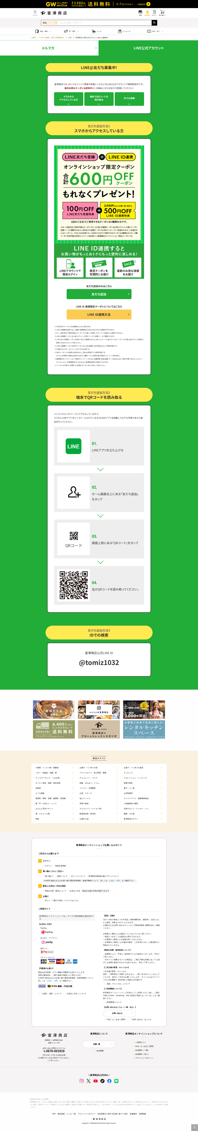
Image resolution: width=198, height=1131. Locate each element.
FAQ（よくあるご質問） (144, 1047)
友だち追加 (99, 295)
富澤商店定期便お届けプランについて (102, 877)
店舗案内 (133, 1115)
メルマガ (48, 47)
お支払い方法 (73, 892)
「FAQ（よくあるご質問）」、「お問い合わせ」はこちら (127, 1021)
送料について (61, 877)
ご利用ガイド (139, 1043)
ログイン (47, 867)
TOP (54, 1115)
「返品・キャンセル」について (116, 985)
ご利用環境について (112, 1003)
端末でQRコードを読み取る (99, 98)
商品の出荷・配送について (54, 892)
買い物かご (48, 877)
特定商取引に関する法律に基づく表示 (113, 1115)
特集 (70, 38)
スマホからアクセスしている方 (68, 98)
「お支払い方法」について (74, 995)
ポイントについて (77, 877)
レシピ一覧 (71, 1115)
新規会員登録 (59, 867)
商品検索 (61, 1115)
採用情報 (142, 1115)
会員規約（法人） (141, 1055)
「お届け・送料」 (114, 882)
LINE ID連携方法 (99, 315)
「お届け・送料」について (50, 995)
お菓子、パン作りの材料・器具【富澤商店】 (47, 38)
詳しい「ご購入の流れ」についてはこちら (61, 902)
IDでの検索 (129, 98)
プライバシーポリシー (143, 1059)
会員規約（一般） (141, 1051)
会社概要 (99, 1052)
